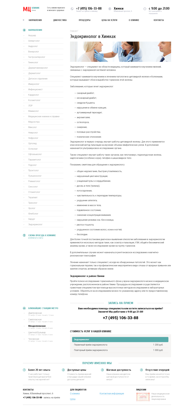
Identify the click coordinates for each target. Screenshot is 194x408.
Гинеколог (33, 62)
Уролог (31, 208)
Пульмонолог (35, 176)
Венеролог (33, 51)
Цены (72, 399)
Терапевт (32, 197)
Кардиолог (33, 95)
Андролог (33, 46)
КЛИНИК (31, 9)
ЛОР (30, 105)
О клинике (134, 20)
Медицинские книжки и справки (43, 116)
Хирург (31, 219)
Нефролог (33, 138)
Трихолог (32, 203)
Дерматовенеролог (38, 68)
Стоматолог (34, 192)
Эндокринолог (35, 224)
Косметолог (34, 100)
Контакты (159, 20)
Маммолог (33, 111)
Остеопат (33, 149)
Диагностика (60, 20)
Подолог (32, 165)
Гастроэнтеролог (36, 57)
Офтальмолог (35, 154)
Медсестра (33, 122)
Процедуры (84, 20)
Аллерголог (34, 41)
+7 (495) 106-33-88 (89, 8)
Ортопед (32, 143)
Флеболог (33, 213)
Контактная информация (112, 393)
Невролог (33, 132)
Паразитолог (34, 159)
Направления (35, 20)
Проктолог (33, 170)
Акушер (32, 35)
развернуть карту (35, 238)
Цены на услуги (109, 20)
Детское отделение (38, 78)
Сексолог (33, 186)
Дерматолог (34, 73)
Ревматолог (34, 181)
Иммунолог (33, 84)
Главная (73, 31)
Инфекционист (35, 89)
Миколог (32, 127)
